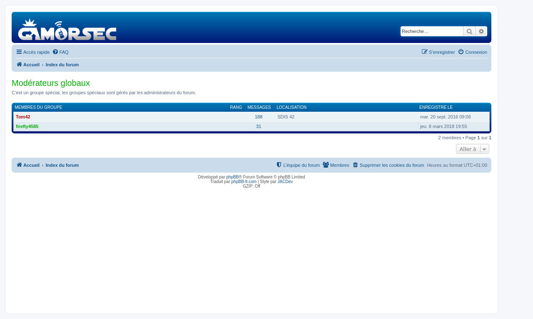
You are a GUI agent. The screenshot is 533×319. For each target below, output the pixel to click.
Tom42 (23, 116)
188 (258, 116)
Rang (236, 107)
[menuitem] (60, 52)
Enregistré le (436, 107)
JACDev (285, 181)
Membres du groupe (38, 107)
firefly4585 (27, 126)
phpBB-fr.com (244, 181)
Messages (259, 107)
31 (258, 126)
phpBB (232, 177)
